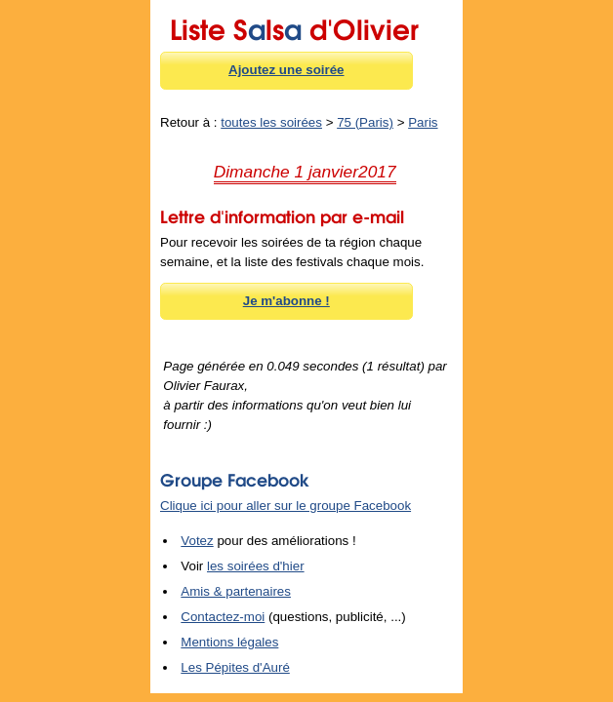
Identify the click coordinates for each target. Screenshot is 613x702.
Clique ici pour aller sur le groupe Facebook (285, 505)
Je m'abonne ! (286, 300)
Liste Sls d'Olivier (294, 26)
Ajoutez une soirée (286, 69)
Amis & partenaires (236, 591)
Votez (197, 540)
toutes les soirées (271, 122)
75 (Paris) (365, 122)
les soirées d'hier (256, 566)
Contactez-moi (223, 616)
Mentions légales (229, 642)
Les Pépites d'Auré (235, 667)
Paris (422, 122)
